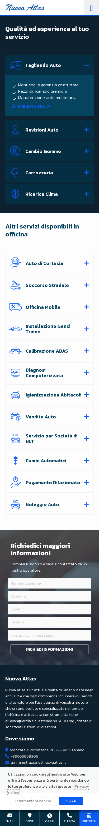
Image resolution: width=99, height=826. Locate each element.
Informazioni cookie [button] (33, 801)
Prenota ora (31, 106)
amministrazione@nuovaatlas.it (38, 762)
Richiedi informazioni (49, 649)
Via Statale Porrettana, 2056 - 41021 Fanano (47, 750)
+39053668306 (24, 756)
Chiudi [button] (70, 801)
